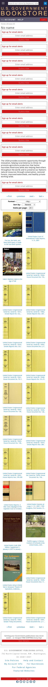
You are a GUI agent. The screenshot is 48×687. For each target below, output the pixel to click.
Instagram (24, 681)
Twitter (21, 681)
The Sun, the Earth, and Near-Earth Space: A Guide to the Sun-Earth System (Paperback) (12, 242)
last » (41, 196)
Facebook (17, 681)
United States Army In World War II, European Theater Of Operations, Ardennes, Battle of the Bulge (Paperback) (12, 587)
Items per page (20, 208)
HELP (21, 19)
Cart (43, 19)
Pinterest (31, 681)
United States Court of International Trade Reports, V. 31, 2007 (35, 238)
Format (11, 201)
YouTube (27, 681)
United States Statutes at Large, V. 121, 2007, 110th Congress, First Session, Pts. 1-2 (35, 506)
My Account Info (13, 664)
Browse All (11, 24)
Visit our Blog (24, 678)
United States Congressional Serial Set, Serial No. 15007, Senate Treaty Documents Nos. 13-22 (12, 620)
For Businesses (35, 664)
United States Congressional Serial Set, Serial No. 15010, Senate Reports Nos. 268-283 (35, 442)
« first (9, 196)
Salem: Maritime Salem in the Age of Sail (12, 280)
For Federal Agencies (24, 667)
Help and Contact (33, 660)
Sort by (16, 204)
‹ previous (20, 196)
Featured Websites (24, 670)
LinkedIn (34, 681)
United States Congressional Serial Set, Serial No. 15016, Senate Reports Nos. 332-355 (12, 344)
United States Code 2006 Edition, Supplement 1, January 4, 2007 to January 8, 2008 (12, 547)
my (8, 19)
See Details (24, 641)
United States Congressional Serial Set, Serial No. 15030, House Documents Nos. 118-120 (35, 580)
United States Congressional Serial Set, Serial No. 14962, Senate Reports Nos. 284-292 (35, 312)
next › (32, 196)
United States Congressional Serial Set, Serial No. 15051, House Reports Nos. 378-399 (12, 475)
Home (3, 24)
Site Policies (12, 660)
